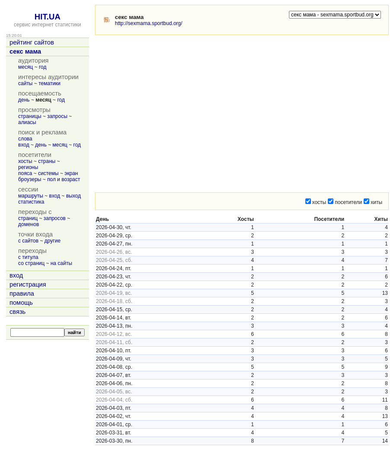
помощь (21, 302)
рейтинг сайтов (32, 42)
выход (73, 196)
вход (23, 145)
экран (71, 173)
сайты (25, 83)
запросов (55, 218)
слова (25, 139)
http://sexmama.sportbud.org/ (148, 23)
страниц (28, 218)
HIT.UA (47, 16)
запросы (57, 116)
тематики (49, 83)
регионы (28, 167)
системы (48, 173)
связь (17, 311)
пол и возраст (63, 179)
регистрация (28, 284)
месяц (25, 67)
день (24, 100)
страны (46, 161)
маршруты (30, 196)
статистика (31, 202)
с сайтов (28, 241)
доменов (28, 224)
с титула (28, 257)
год (43, 67)
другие (52, 241)
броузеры (29, 179)
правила (22, 293)
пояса (25, 173)
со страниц (31, 263)
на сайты (61, 263)
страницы (29, 116)
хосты (25, 161)
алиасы (27, 122)
